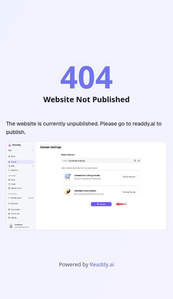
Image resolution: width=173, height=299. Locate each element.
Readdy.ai (102, 264)
